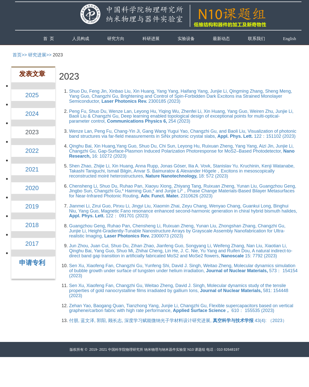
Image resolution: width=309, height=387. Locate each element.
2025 (32, 95)
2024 (32, 113)
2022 (32, 150)
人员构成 (80, 38)
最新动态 (221, 38)
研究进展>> (40, 54)
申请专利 (32, 262)
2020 (32, 188)
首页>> (20, 54)
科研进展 (151, 38)
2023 (58, 54)
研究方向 (115, 38)
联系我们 (256, 38)
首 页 (48, 38)
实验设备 (186, 38)
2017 (32, 243)
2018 (32, 225)
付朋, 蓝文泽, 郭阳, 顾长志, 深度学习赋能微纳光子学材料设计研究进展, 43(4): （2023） (178, 320)
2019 (32, 206)
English (289, 38)
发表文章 (32, 74)
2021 (32, 169)
